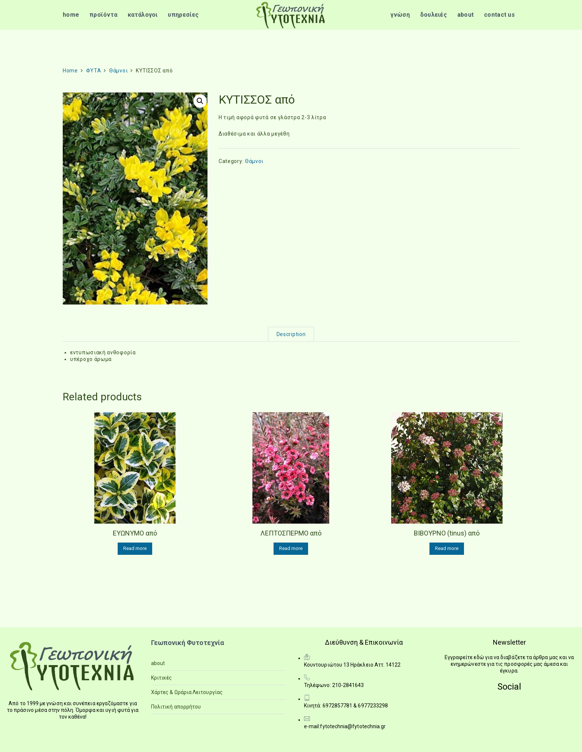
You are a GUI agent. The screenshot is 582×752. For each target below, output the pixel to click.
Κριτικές (161, 678)
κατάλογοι (143, 14)
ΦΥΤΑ (93, 71)
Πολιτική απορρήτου (176, 707)
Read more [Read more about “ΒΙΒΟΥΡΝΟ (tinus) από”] (446, 548)
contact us (499, 14)
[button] (200, 101)
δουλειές (433, 14)
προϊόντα (103, 14)
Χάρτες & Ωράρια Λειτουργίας (187, 692)
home (71, 14)
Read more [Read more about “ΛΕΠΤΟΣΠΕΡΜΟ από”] (291, 548)
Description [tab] (291, 334)
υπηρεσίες (183, 14)
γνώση (400, 14)
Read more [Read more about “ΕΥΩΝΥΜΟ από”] (135, 548)
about (465, 14)
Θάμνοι (118, 71)
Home (70, 71)
